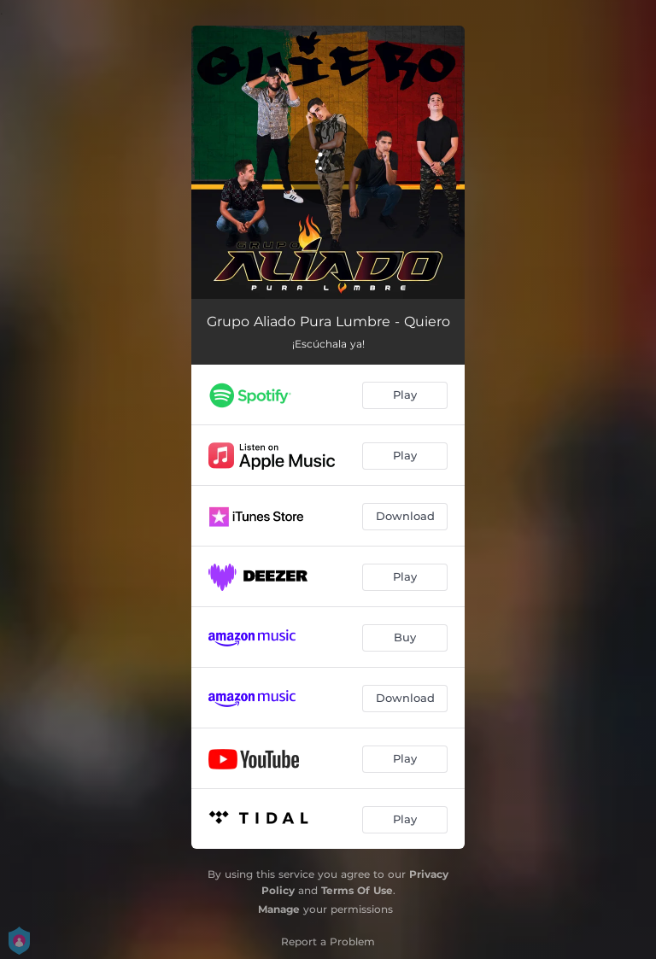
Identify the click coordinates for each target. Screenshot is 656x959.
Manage (279, 909)
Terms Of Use (357, 890)
